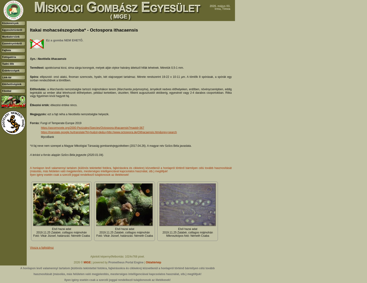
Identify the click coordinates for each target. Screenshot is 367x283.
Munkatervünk (11, 36)
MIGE (87, 262)
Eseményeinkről (12, 43)
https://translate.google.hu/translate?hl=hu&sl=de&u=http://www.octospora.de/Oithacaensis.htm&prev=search (109, 132)
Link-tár (6, 77)
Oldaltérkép (153, 262)
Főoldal (6, 91)
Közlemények (10, 23)
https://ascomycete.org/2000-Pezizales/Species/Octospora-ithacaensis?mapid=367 (92, 127)
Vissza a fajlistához (42, 247)
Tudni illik (8, 63)
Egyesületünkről (12, 30)
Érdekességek (10, 70)
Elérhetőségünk (12, 84)
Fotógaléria (9, 57)
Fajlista (6, 50)
